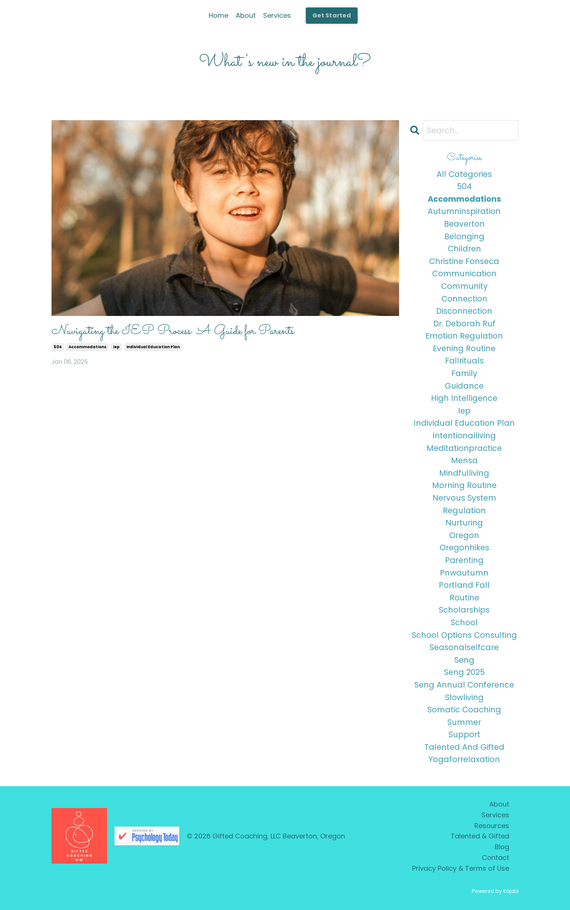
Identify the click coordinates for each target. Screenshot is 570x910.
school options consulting (464, 635)
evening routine (464, 348)
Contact (495, 857)
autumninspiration (464, 211)
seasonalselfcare (464, 647)
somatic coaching (464, 709)
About (246, 15)
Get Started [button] (331, 15)
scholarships (464, 609)
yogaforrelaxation (464, 759)
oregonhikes (464, 547)
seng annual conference (464, 684)
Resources (491, 825)
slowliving (464, 697)
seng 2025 (464, 672)
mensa (464, 460)
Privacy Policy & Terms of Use (460, 868)
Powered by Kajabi (495, 891)
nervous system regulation (464, 504)
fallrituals (464, 360)
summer (464, 722)
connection (464, 298)
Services (277, 15)
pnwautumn (464, 572)
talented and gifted (464, 747)
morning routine (464, 485)
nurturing (464, 522)
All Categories (464, 174)
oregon (464, 535)
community (464, 286)
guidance (464, 385)
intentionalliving (464, 435)
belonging (464, 236)
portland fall (464, 585)
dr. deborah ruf (464, 323)
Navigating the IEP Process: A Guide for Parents (173, 331)
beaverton (464, 223)
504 (58, 347)
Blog (502, 846)
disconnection (464, 311)
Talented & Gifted (480, 836)
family (464, 373)
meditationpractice (464, 448)
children (464, 248)
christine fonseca (464, 261)
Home (218, 15)
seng (464, 660)
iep (116, 347)
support (464, 734)
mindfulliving (464, 473)
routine (464, 597)
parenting (464, 560)
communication (464, 273)
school (464, 622)
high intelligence (464, 398)
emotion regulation (464, 335)
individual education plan (153, 347)
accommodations (87, 347)
